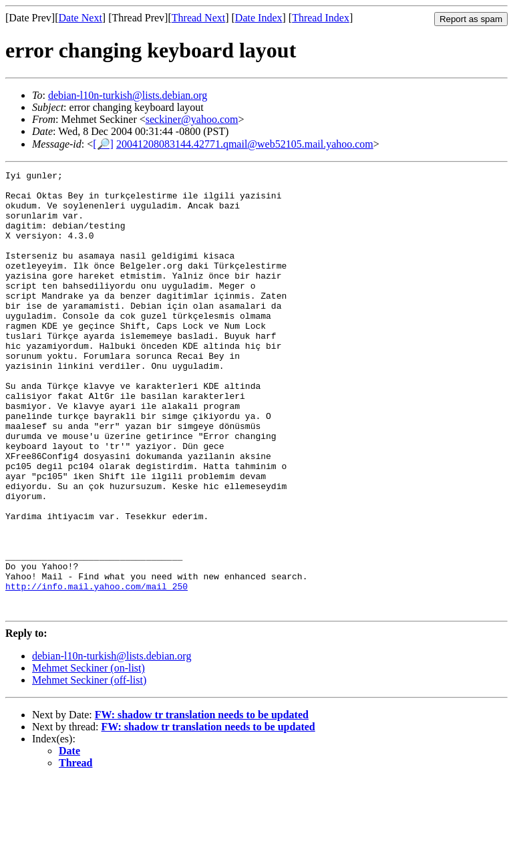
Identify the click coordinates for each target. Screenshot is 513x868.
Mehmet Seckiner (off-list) (89, 768)
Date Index (259, 17)
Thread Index (320, 17)
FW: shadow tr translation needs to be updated (202, 803)
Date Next (80, 17)
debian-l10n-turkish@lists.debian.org (127, 95)
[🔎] (103, 144)
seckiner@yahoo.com (192, 119)
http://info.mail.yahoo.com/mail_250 (96, 670)
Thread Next (198, 17)
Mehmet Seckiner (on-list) (88, 756)
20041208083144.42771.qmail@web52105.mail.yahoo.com (244, 144)
